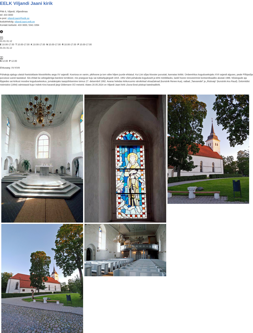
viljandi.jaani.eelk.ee (25, 21)
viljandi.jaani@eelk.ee (19, 18)
